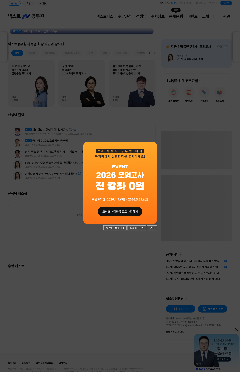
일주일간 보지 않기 (115, 227)
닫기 (152, 227)
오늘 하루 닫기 (137, 227)
